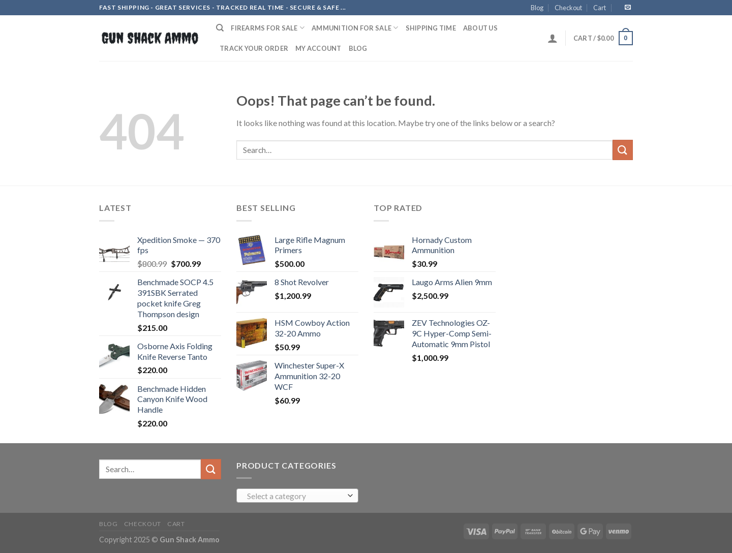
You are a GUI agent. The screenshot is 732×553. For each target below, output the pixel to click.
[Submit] (623, 150)
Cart (599, 8)
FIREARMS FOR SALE (267, 28)
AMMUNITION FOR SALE (355, 28)
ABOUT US (480, 28)
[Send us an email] (628, 7)
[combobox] (297, 495)
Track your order (254, 48)
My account (318, 48)
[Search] (220, 28)
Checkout (568, 8)
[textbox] (295, 496)
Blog (537, 8)
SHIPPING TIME (431, 28)
